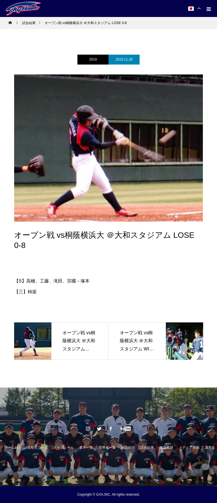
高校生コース (37, 448)
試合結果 (147, 448)
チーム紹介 (13, 448)
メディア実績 (189, 448)
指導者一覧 (107, 448)
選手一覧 (86, 448)
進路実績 (166, 448)
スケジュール (63, 448)
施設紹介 (128, 448)
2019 (93, 59)
